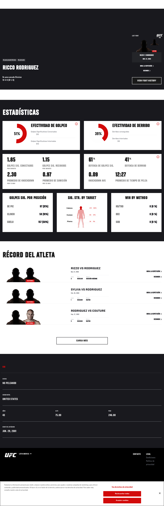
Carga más (82, 340)
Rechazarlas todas (122, 494)
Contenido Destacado (49, 10)
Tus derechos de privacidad (122, 487)
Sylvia (76, 290)
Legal (148, 454)
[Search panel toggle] (155, 10)
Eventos (8, 10)
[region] (82, 493)
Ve (137, 10)
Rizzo (75, 268)
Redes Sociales (125, 10)
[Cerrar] (160, 493)
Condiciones (150, 458)
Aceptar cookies (122, 500)
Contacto (137, 454)
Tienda (148, 10)
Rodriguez (92, 268)
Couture (99, 311)
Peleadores (32, 10)
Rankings (19, 10)
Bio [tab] (4, 367)
